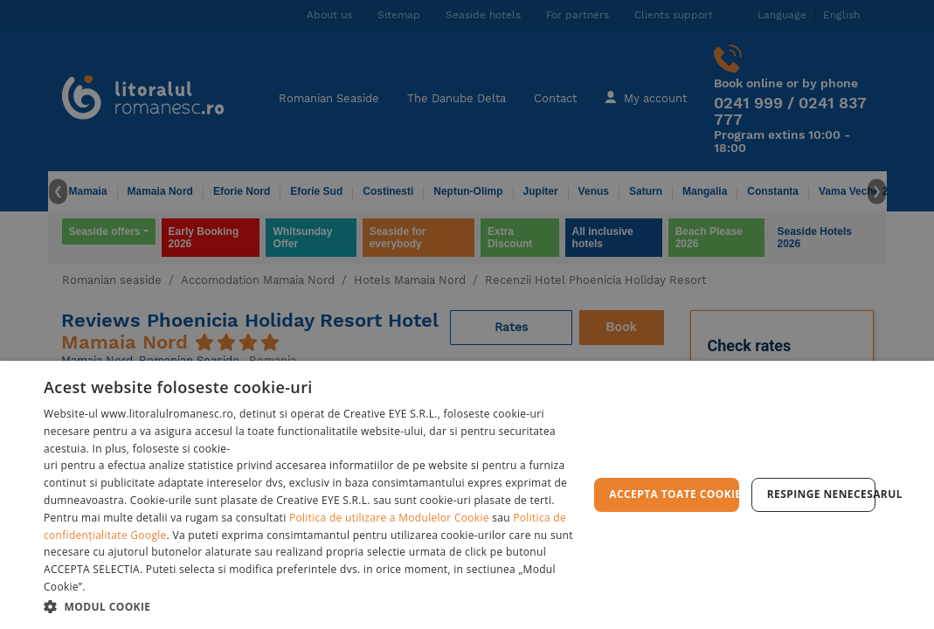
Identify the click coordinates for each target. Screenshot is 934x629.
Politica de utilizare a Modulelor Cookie (389, 517)
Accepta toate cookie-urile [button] (673, 494)
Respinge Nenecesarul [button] (821, 494)
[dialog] (467, 495)
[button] (316, 606)
